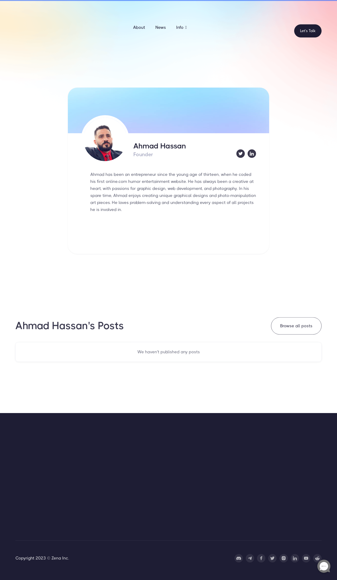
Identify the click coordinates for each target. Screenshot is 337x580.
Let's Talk (308, 31)
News (160, 27)
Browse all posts (296, 326)
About (139, 27)
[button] (181, 27)
